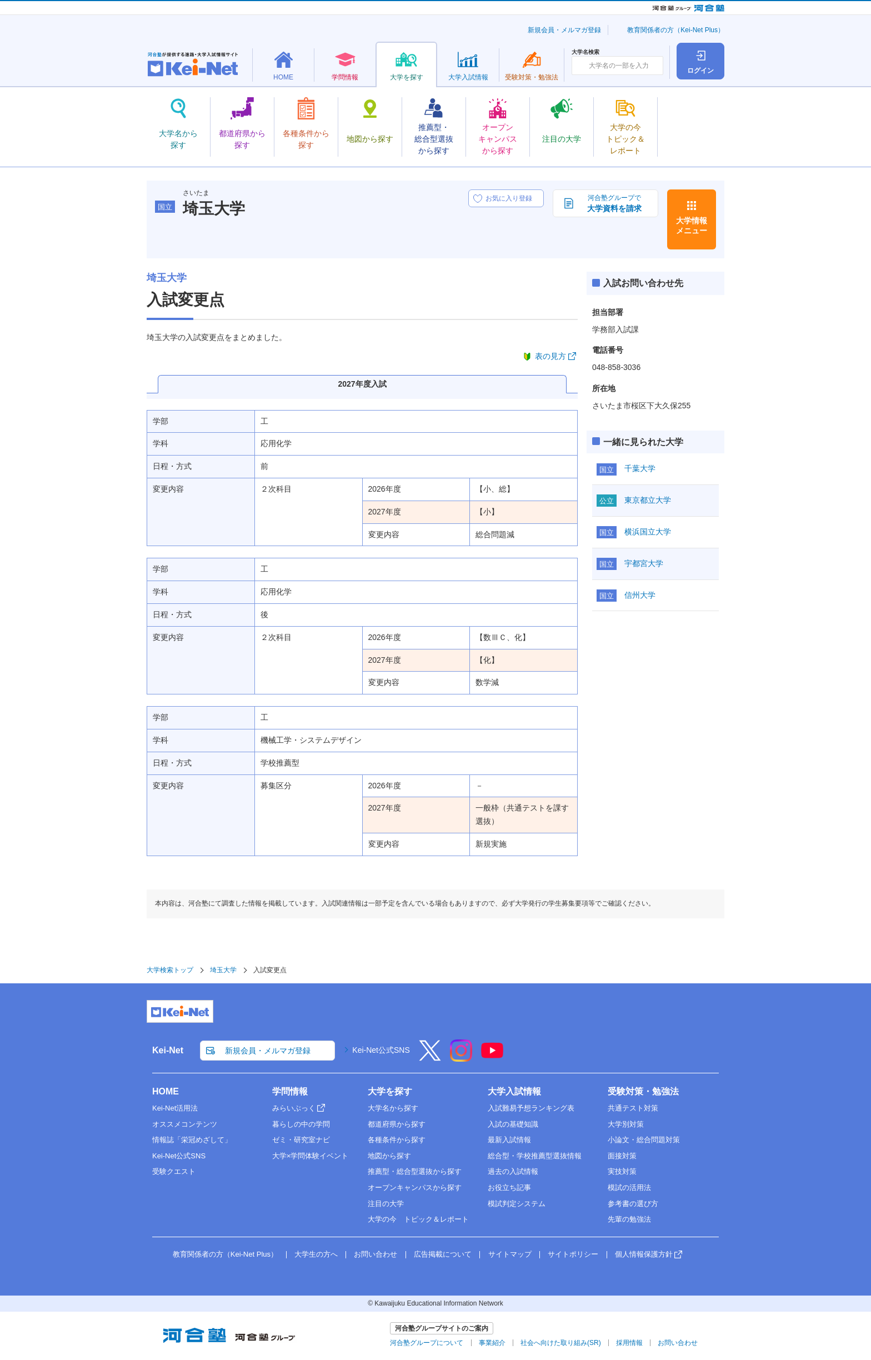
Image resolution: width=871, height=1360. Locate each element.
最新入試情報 (509, 1140)
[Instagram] (461, 1057)
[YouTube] (492, 1057)
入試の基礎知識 (513, 1124)
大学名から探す (393, 1108)
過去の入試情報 (513, 1171)
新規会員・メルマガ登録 (564, 30)
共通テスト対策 (633, 1108)
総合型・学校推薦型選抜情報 (535, 1156)
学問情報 (290, 1091)
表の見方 (550, 356)
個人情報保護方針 (644, 1254)
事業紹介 (492, 1343)
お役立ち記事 (509, 1187)
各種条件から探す (397, 1140)
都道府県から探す (397, 1124)
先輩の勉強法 (629, 1219)
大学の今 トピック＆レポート (418, 1219)
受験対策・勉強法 (643, 1091)
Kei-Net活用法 (175, 1108)
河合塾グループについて (426, 1343)
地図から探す (389, 1156)
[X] (430, 1057)
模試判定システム (516, 1203)
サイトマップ (510, 1254)
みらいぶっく (294, 1108)
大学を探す (390, 1091)
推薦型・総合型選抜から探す (415, 1171)
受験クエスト (174, 1171)
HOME (165, 1091)
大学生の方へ (316, 1254)
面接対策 (622, 1156)
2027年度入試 (362, 383)
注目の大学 (386, 1203)
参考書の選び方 (633, 1203)
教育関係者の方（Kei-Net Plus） (675, 30)
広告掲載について (443, 1254)
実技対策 (622, 1171)
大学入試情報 (514, 1091)
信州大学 (639, 595)
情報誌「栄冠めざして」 (192, 1140)
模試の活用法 (629, 1187)
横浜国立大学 (647, 531)
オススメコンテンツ (184, 1124)
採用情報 (629, 1343)
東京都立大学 (647, 500)
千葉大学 (639, 468)
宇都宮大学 (643, 563)
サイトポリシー (573, 1254)
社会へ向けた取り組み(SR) (560, 1343)
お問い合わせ (375, 1254)
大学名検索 (585, 52)
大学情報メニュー (691, 225)
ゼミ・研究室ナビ (301, 1140)
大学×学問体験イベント (310, 1156)
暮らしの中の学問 (301, 1124)
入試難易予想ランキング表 (531, 1108)
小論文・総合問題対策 (644, 1140)
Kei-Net (167, 1050)
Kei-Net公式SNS (380, 1050)
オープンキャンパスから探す (415, 1187)
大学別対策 (626, 1124)
